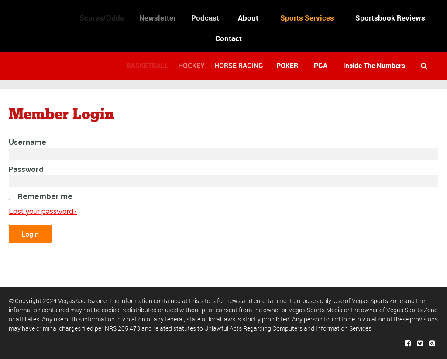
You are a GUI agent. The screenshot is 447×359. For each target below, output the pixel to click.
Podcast (210, 18)
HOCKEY (196, 65)
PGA (320, 65)
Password (26, 169)
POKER (289, 65)
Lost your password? (43, 211)
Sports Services (307, 18)
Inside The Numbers (374, 65)
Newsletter (162, 18)
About (250, 18)
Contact (228, 38)
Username (27, 142)
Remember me (45, 196)
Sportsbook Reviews (390, 18)
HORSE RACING (243, 65)
